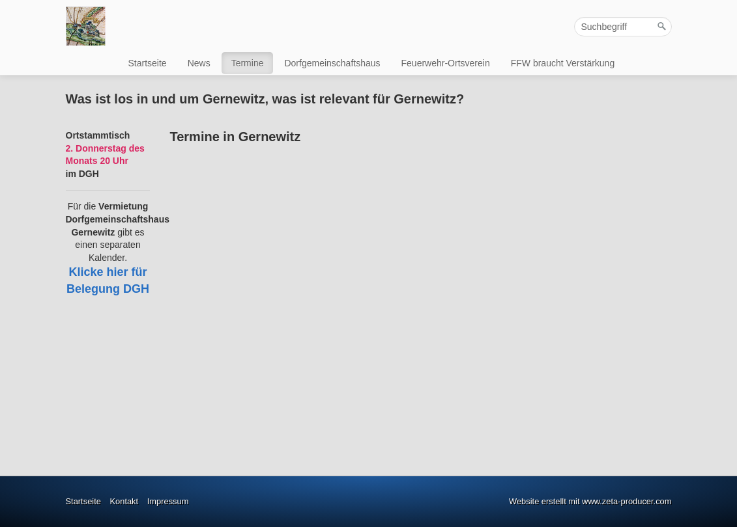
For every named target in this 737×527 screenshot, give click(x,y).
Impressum (168, 501)
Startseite (147, 63)
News (199, 63)
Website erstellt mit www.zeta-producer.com (590, 501)
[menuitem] (148, 63)
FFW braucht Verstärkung (563, 63)
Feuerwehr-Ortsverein (445, 63)
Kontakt (123, 501)
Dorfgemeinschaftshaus (332, 63)
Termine (247, 63)
